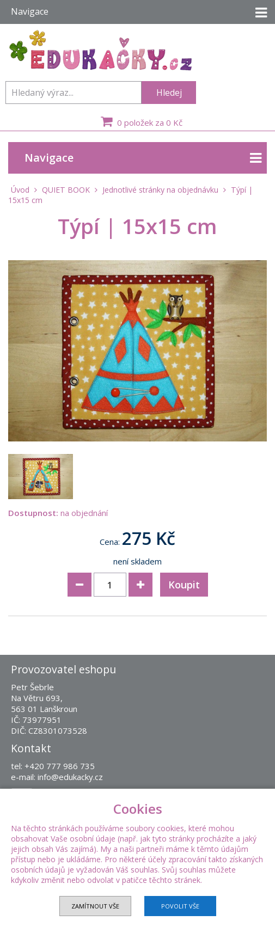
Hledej (169, 93)
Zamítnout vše (95, 906)
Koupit (184, 584)
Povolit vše (180, 906)
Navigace (143, 158)
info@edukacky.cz (70, 776)
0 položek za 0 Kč (140, 121)
